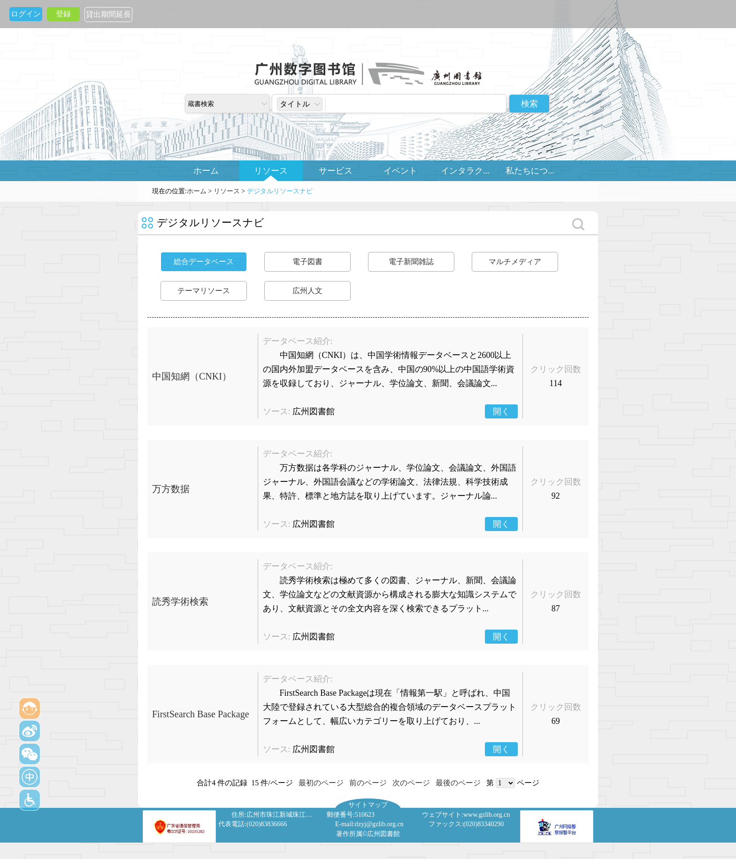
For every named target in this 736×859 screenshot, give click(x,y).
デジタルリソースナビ (280, 191)
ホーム (206, 170)
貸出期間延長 (108, 14)
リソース (271, 170)
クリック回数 (555, 369)
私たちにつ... (530, 170)
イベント (400, 170)
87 (556, 608)
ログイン (26, 14)
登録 (63, 14)
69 (556, 721)
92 (556, 496)
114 (556, 383)
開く (501, 411)
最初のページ (321, 783)
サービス (336, 170)
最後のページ (458, 783)
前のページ (368, 783)
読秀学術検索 (180, 601)
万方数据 (171, 489)
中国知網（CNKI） (191, 376)
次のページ (411, 783)
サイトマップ (368, 804)
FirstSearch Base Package (200, 714)
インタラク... (465, 170)
